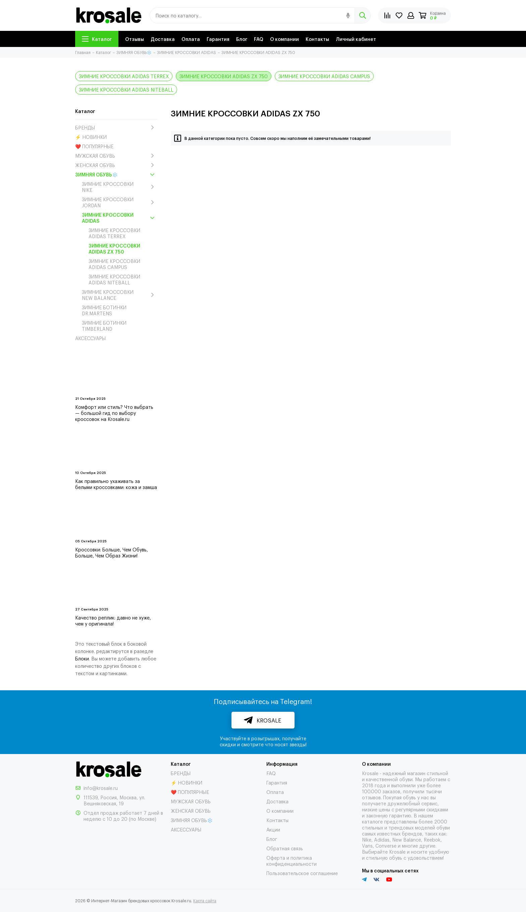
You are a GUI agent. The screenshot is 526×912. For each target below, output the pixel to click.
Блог (241, 39)
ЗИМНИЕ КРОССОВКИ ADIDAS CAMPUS (324, 76)
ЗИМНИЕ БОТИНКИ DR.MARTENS (104, 310)
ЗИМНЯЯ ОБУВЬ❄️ (116, 174)
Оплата (190, 39)
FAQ (258, 39)
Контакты (317, 39)
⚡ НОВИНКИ (91, 137)
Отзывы (134, 39)
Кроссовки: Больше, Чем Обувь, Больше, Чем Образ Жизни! (111, 552)
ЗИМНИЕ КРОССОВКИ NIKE (119, 187)
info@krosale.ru (101, 788)
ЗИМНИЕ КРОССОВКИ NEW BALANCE (119, 295)
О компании (284, 39)
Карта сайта (204, 900)
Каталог (97, 39)
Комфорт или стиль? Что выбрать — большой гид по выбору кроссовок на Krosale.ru (114, 413)
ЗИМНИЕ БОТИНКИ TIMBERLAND (104, 326)
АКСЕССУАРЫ (90, 338)
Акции (273, 829)
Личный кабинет (356, 39)
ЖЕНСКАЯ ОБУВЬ (116, 165)
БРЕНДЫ (116, 127)
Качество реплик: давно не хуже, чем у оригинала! (113, 620)
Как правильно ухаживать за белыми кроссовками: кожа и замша (116, 484)
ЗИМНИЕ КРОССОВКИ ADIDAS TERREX (124, 76)
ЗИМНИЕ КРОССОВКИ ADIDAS (119, 218)
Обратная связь (284, 848)
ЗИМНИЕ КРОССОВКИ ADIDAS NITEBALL (126, 89)
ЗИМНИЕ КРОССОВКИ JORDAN (119, 202)
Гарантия (218, 39)
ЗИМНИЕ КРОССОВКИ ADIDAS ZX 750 (223, 76)
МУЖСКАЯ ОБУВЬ (116, 156)
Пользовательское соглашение (302, 873)
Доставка (163, 39)
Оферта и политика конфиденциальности (291, 860)
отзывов (371, 797)
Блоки (82, 658)
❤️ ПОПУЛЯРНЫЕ (94, 146)
